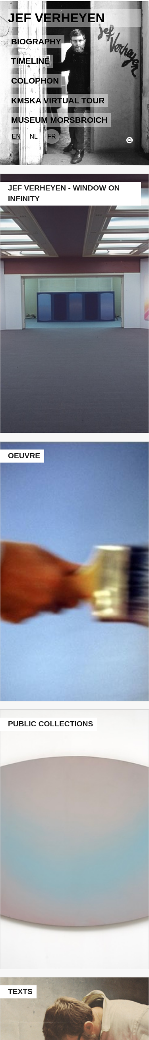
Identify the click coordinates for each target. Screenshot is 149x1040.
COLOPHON (35, 80)
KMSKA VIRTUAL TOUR (57, 100)
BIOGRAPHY (36, 41)
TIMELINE (30, 60)
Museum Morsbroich (59, 119)
